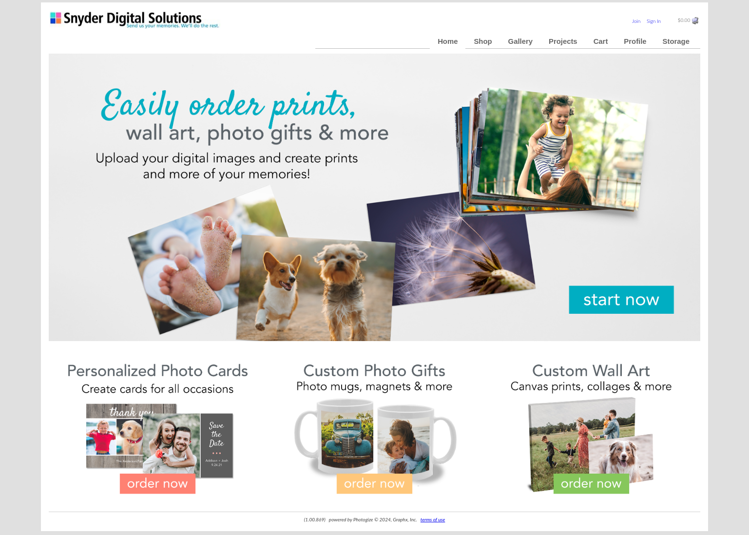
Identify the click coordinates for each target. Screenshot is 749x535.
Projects (563, 41)
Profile (635, 41)
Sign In (654, 21)
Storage (676, 41)
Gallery (520, 41)
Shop (483, 41)
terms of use (433, 519)
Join (636, 21)
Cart (601, 41)
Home (448, 41)
